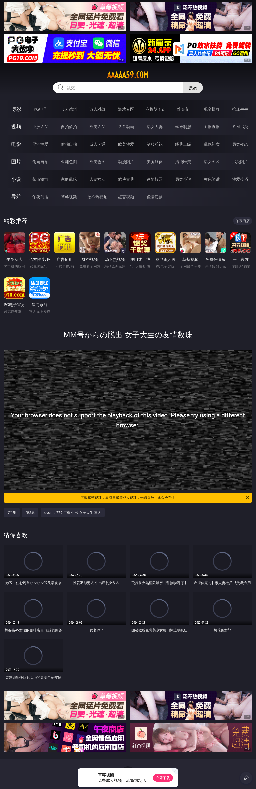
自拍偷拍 (69, 126)
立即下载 (163, 777)
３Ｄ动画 (126, 126)
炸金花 (183, 109)
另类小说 (183, 179)
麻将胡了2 (155, 109)
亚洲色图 (69, 161)
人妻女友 (98, 179)
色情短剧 (155, 197)
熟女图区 (212, 161)
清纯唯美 (183, 161)
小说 (16, 179)
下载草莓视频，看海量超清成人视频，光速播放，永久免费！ (165, 498)
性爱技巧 (240, 179)
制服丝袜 (155, 144)
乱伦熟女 (212, 144)
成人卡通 (98, 144)
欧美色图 (98, 161)
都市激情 (40, 179)
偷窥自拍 (40, 161)
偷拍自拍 (69, 144)
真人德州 (69, 109)
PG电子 (40, 109)
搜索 (193, 87)
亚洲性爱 (40, 144)
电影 (16, 144)
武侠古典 (126, 179)
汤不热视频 (98, 197)
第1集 (11, 512)
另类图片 (240, 161)
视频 (16, 126)
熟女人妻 (155, 126)
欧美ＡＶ (98, 126)
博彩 (16, 109)
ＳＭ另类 (240, 126)
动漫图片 (126, 161)
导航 (16, 196)
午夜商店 (40, 197)
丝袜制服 (183, 126)
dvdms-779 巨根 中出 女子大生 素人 (72, 512)
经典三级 (183, 144)
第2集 (30, 512)
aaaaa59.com (127, 75)
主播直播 (212, 126)
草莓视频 (69, 197)
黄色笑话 (212, 179)
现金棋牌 (212, 109)
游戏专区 (126, 109)
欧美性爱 (126, 144)
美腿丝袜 (155, 161)
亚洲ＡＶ (40, 126)
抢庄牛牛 (240, 109)
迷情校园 (155, 179)
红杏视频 (126, 197)
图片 (16, 161)
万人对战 (98, 109)
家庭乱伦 (69, 179)
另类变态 (240, 144)
